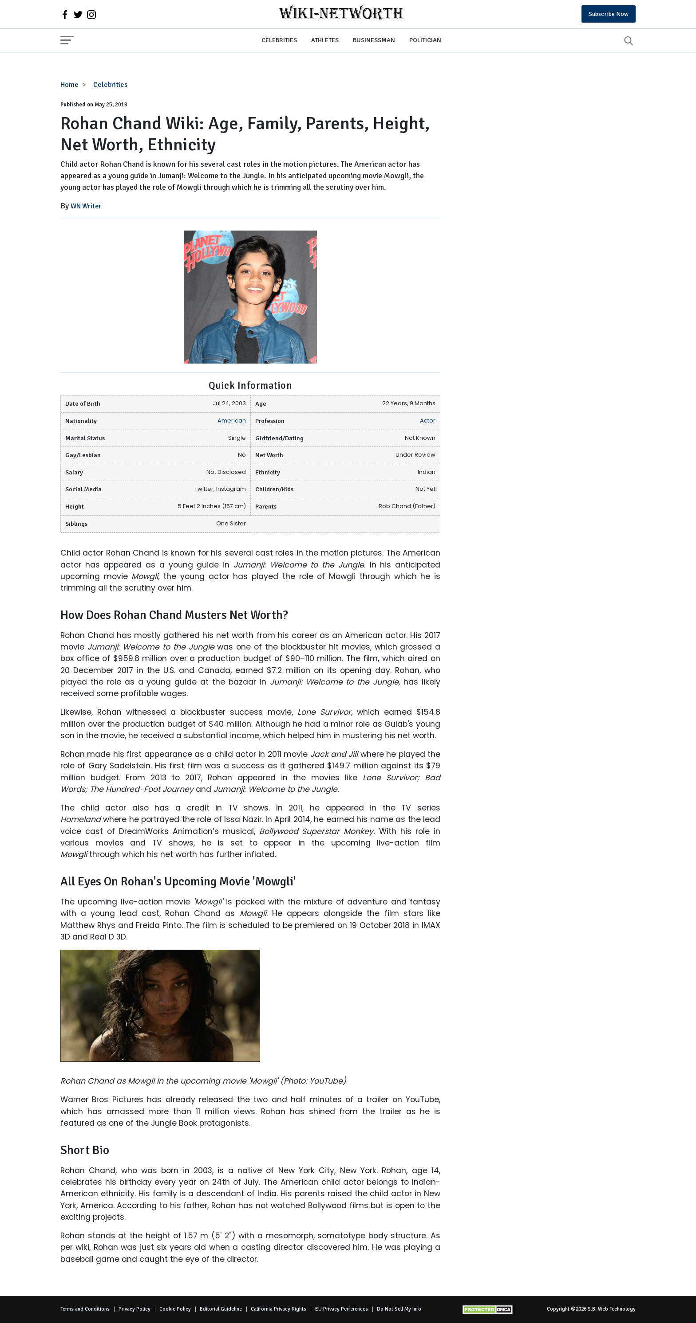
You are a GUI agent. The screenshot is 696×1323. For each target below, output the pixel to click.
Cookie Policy (175, 1309)
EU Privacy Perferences (341, 1309)
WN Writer (86, 206)
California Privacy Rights (278, 1309)
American (232, 420)
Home (69, 84)
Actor (427, 420)
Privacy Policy (134, 1309)
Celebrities (279, 40)
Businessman (374, 40)
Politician (425, 40)
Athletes (325, 40)
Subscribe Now (609, 14)
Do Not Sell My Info (399, 1309)
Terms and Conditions (85, 1309)
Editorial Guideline (221, 1309)
